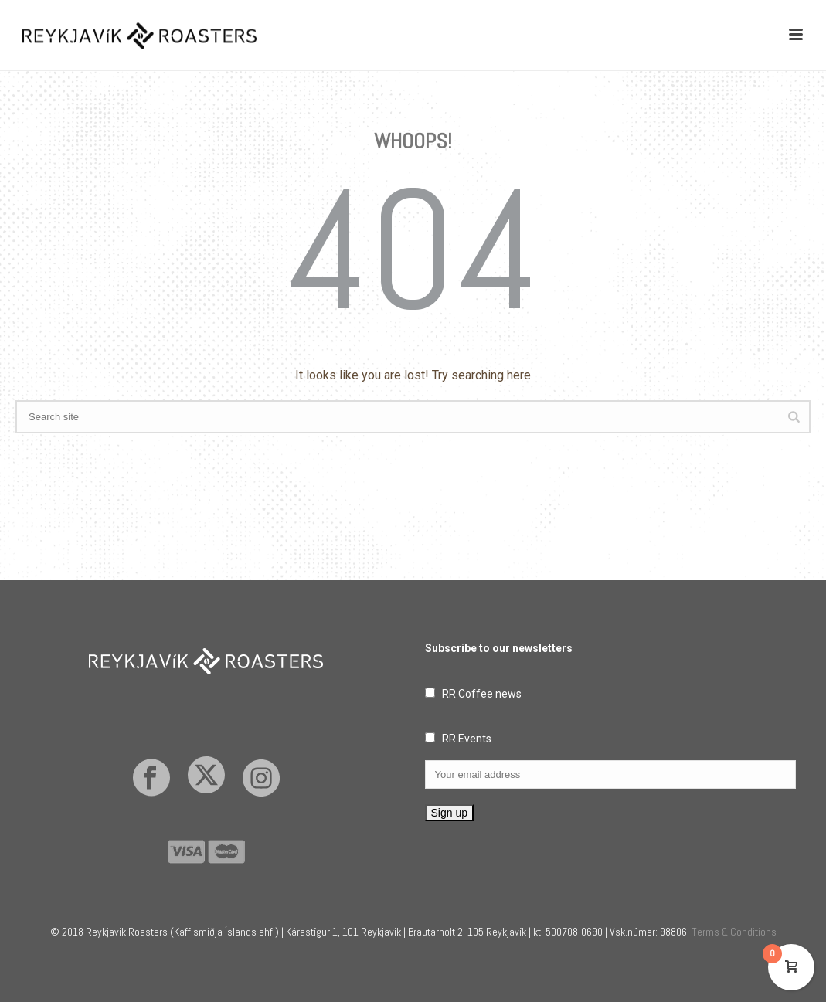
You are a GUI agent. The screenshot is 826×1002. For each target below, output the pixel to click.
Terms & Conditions (734, 932)
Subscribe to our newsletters (499, 648)
